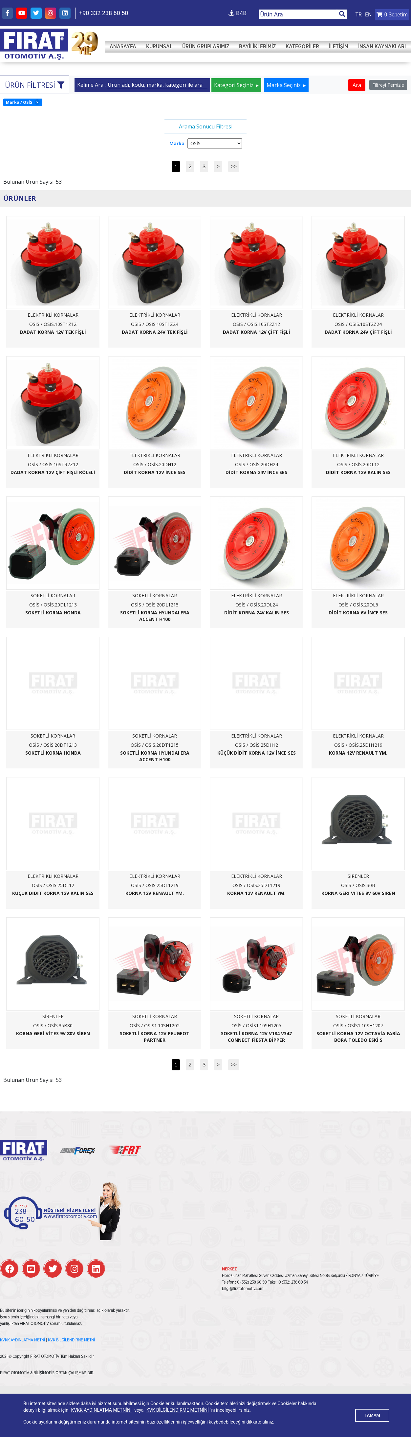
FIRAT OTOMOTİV (34, 44)
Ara (357, 85)
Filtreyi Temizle (388, 85)
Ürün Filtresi (34, 85)
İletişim (338, 46)
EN (368, 14)
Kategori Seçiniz (234, 85)
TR (359, 14)
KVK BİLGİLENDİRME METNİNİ (177, 1410)
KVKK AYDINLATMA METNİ (22, 1340)
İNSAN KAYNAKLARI (382, 46)
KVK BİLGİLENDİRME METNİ (71, 1340)
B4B (237, 13)
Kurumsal (159, 46)
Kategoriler (302, 46)
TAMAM (372, 1415)
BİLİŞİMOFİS (43, 1373)
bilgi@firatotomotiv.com (242, 1289)
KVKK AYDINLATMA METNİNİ (101, 1410)
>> (234, 166)
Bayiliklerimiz (257, 46)
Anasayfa (123, 46)
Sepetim (392, 14)
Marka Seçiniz (284, 85)
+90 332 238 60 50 (103, 13)
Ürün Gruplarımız (205, 46)
